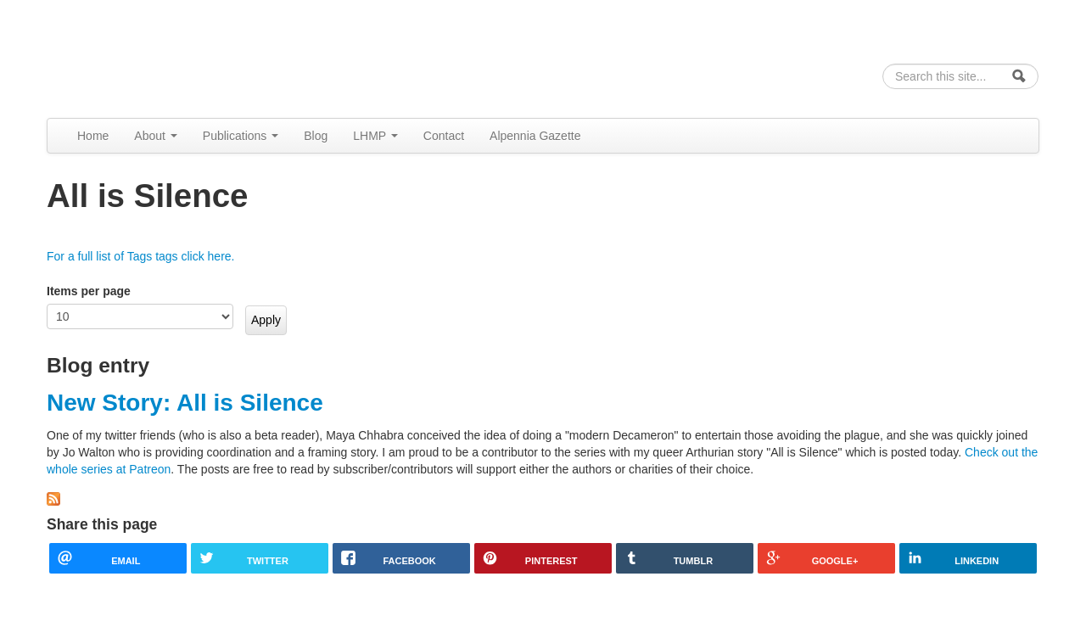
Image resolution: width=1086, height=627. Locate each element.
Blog (315, 136)
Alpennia (134, 56)
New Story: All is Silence (185, 402)
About (155, 136)
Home (93, 136)
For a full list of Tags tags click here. (141, 256)
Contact (443, 136)
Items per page (89, 291)
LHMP (375, 136)
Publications (240, 136)
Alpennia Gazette (535, 136)
